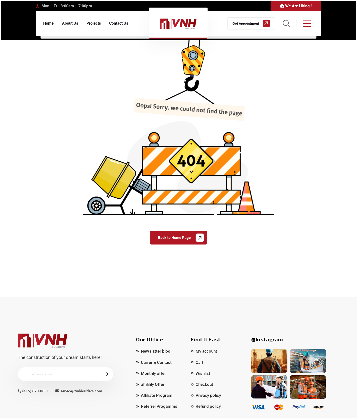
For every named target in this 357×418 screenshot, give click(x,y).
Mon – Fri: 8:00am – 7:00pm (67, 6)
